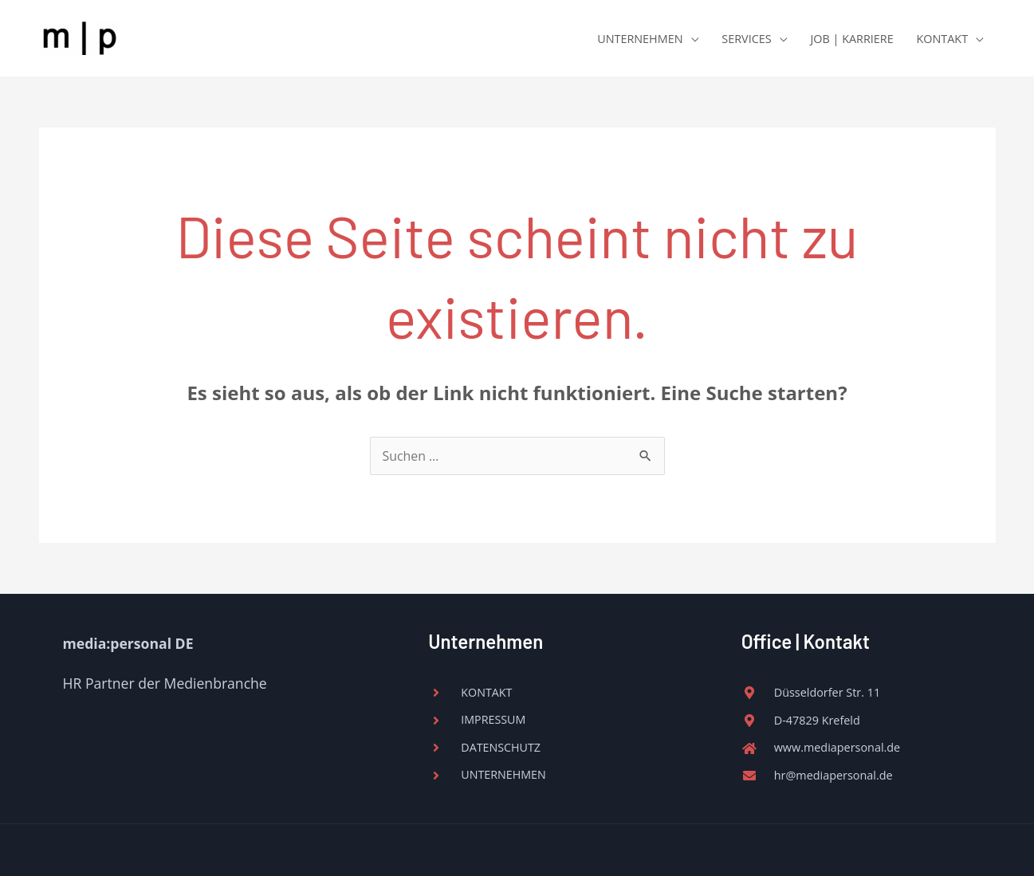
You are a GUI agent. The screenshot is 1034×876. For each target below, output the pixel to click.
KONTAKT (943, 38)
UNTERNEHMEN (639, 38)
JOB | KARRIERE (851, 38)
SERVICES (746, 38)
